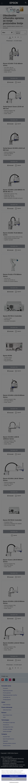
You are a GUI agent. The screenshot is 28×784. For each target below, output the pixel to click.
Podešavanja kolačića (14, 782)
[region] (14, 776)
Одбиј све (14, 779)
